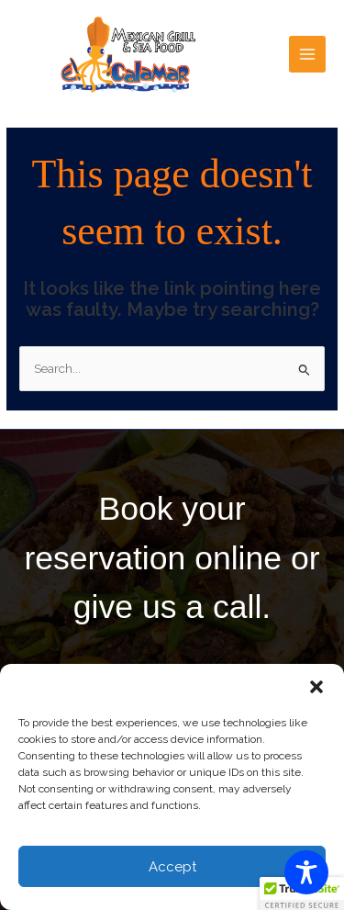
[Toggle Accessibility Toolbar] (306, 872)
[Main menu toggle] (308, 54)
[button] (316, 687)
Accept (172, 867)
